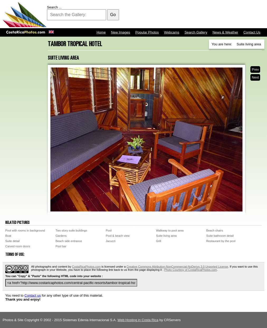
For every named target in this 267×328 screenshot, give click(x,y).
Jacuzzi (111, 241)
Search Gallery (195, 32)
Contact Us (252, 32)
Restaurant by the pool (221, 241)
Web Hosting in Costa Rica (137, 320)
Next (255, 77)
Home (101, 32)
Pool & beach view (118, 235)
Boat (8, 235)
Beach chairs (214, 230)
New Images (120, 32)
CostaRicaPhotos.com (86, 266)
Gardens (60, 235)
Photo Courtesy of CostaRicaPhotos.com (190, 269)
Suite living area (166, 235)
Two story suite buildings (71, 230)
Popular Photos (147, 32)
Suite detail (12, 241)
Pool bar (60, 246)
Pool (109, 230)
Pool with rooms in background (25, 230)
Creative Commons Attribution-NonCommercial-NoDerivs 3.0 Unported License (177, 266)
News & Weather (225, 32)
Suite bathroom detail (220, 235)
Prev (255, 69)
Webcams (171, 32)
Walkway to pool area (170, 230)
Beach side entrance (68, 241)
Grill (158, 241)
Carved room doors (17, 246)
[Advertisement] (168, 14)
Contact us (33, 295)
